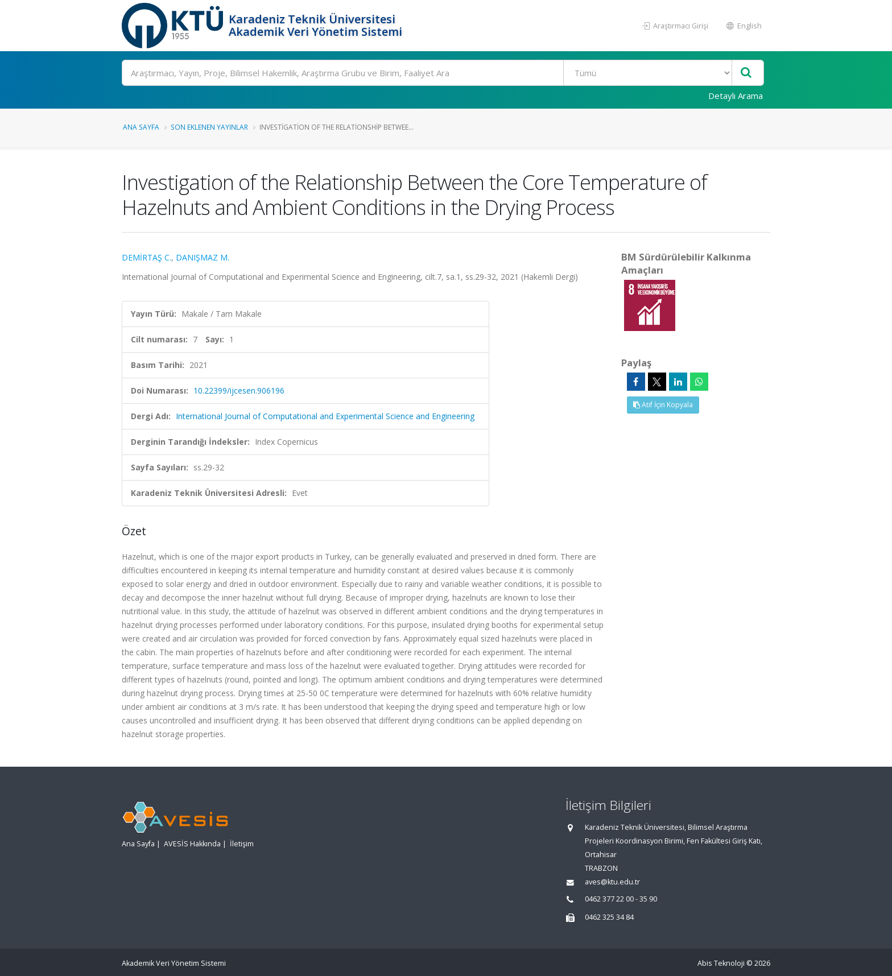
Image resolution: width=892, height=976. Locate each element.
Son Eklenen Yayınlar (209, 126)
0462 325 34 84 (609, 917)
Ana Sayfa (141, 126)
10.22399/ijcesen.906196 (238, 390)
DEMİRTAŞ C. (146, 257)
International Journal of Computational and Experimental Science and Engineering (325, 416)
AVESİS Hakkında (192, 844)
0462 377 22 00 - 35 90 (621, 899)
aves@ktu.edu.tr (612, 882)
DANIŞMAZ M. (202, 257)
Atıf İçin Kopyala (663, 405)
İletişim (242, 844)
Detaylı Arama (735, 95)
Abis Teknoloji (721, 963)
